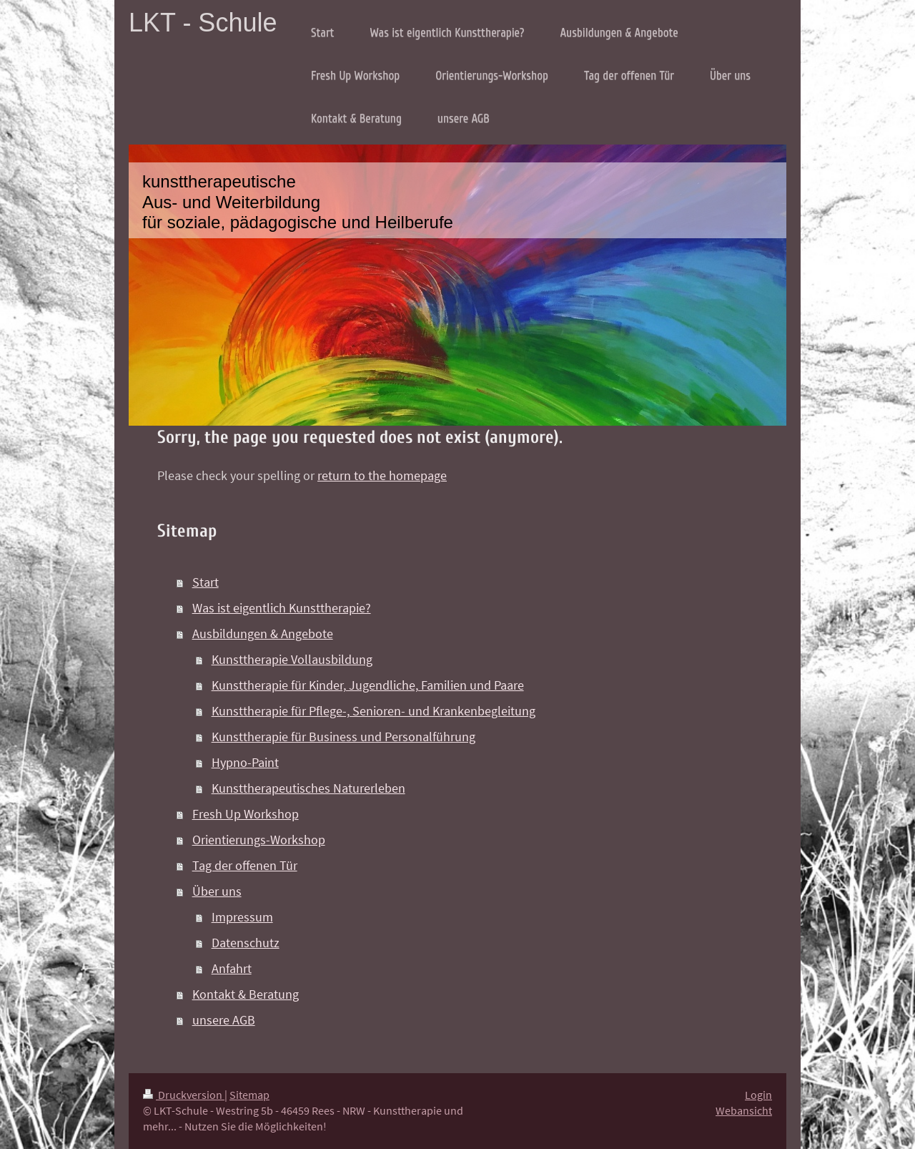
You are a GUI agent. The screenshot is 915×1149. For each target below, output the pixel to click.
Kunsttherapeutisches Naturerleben (308, 788)
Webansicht (744, 1111)
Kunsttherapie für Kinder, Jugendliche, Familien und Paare (368, 685)
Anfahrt (232, 968)
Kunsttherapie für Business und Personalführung (343, 736)
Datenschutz (246, 942)
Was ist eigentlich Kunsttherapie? (281, 608)
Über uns (217, 891)
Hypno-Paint (245, 762)
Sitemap (249, 1095)
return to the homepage (382, 475)
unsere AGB (223, 1020)
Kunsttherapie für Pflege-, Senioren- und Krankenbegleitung (373, 711)
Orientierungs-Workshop (258, 839)
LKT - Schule (203, 22)
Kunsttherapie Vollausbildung (292, 659)
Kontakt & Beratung (245, 994)
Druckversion (183, 1095)
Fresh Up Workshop (245, 814)
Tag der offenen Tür (244, 865)
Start (205, 582)
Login (758, 1095)
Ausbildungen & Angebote (262, 633)
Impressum (242, 917)
